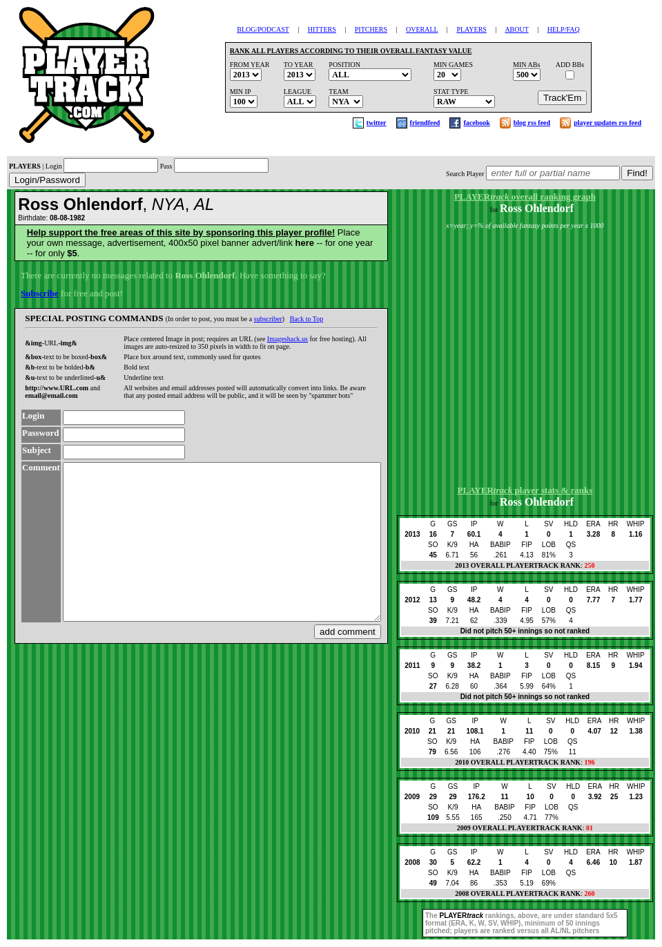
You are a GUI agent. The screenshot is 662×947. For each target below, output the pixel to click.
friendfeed (425, 122)
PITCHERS (371, 29)
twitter (377, 122)
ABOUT (516, 29)
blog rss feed (532, 122)
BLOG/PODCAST (263, 29)
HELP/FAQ (563, 29)
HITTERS (322, 29)
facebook (476, 122)
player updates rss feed (607, 122)
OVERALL (422, 29)
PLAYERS (471, 29)
